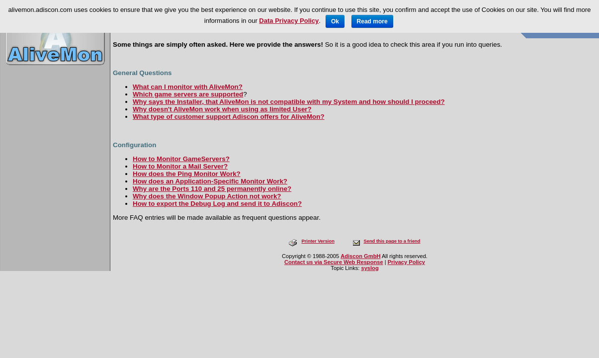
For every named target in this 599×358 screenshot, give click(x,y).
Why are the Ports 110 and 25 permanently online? (212, 188)
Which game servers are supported (188, 94)
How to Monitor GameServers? (181, 159)
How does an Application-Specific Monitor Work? (210, 181)
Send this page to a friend (391, 241)
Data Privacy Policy (289, 20)
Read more (372, 21)
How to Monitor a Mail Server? (180, 166)
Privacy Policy (406, 262)
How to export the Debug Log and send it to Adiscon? (217, 203)
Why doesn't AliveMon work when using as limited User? (222, 109)
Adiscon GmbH (360, 256)
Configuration (134, 145)
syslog (369, 268)
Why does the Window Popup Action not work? (207, 196)
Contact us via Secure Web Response (333, 262)
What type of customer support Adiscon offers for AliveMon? (229, 116)
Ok (335, 21)
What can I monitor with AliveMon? (188, 86)
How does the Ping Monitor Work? (187, 174)
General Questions (142, 73)
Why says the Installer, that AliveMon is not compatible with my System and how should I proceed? (289, 101)
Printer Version (317, 241)
